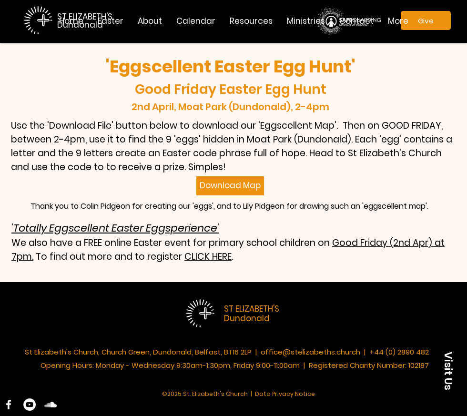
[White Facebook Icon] (8, 404)
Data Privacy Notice (285, 394)
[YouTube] (29, 404)
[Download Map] (230, 185)
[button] (150, 21)
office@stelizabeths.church (310, 352)
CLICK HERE (208, 256)
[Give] (426, 20)
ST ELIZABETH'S (251, 309)
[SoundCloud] (50, 404)
